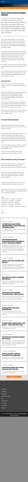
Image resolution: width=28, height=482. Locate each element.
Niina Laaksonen (4, 204)
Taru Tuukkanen (11, 206)
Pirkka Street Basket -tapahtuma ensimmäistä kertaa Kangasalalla (11, 355)
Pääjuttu (2, 212)
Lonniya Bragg (10, 202)
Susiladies (4, 391)
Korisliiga (10, 221)
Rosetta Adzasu (18, 204)
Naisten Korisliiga (6, 396)
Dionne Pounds (12, 198)
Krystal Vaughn (4, 202)
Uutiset (7, 8)
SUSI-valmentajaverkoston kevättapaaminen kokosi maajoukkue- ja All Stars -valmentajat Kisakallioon (13, 241)
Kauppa (3, 408)
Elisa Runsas (19, 198)
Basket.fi (3, 8)
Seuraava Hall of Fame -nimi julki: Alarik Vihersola (13, 262)
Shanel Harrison (4, 206)
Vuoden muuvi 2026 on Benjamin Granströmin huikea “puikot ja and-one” (13, 293)
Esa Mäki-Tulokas (4, 200)
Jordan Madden (11, 200)
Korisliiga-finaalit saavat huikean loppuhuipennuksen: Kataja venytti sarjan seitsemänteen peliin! (13, 226)
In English (4, 403)
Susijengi (4, 389)
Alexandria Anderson (5, 198)
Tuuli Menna (17, 206)
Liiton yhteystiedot (22, 413)
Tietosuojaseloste (14, 415)
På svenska (4, 405)
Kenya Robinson (18, 200)
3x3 (9, 274)
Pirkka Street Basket (12, 351)
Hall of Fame (11, 258)
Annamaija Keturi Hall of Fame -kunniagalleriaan (11, 309)
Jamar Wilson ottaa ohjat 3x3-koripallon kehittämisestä (13, 278)
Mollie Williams (17, 202)
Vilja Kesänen (23, 206)
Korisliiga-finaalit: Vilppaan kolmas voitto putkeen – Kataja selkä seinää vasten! (13, 324)
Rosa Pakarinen (11, 204)
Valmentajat (11, 237)
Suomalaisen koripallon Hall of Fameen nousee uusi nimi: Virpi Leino (13, 368)
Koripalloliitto (11, 290)
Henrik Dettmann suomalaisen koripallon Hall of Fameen (13, 338)
